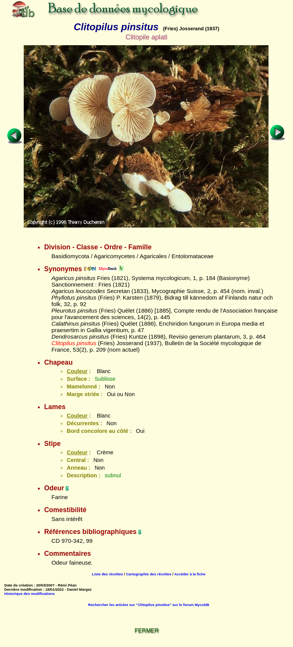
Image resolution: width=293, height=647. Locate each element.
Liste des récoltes (107, 574)
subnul (113, 475)
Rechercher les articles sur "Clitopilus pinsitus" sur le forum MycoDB (148, 605)
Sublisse (104, 379)
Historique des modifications (29, 593)
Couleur (77, 371)
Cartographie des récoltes (148, 574)
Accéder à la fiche (189, 574)
